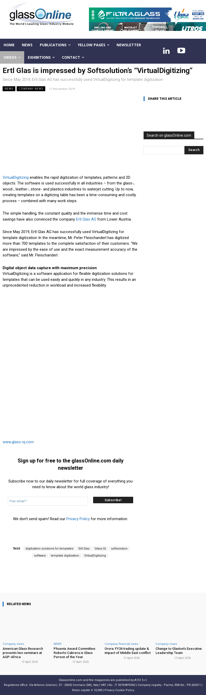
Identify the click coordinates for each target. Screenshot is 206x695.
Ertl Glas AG (86, 219)
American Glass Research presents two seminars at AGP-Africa (23, 653)
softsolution (119, 548)
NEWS (9, 88)
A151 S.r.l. (140, 680)
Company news (31, 88)
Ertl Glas (84, 548)
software (40, 555)
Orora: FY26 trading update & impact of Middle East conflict (128, 651)
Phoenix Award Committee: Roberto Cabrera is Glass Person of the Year (75, 653)
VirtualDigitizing (16, 177)
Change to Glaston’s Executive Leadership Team (179, 651)
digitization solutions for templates (49, 548)
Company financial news (121, 643)
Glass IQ (100, 548)
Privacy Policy (78, 519)
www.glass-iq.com (18, 442)
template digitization (65, 555)
